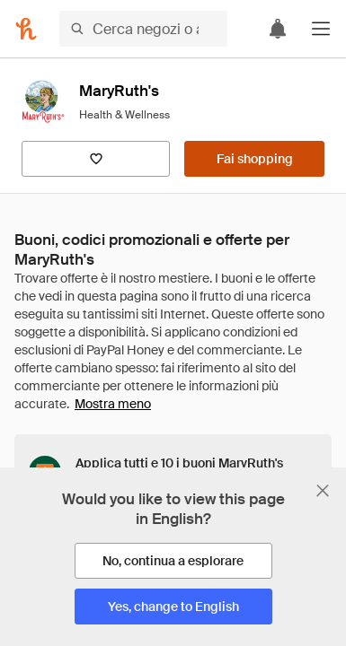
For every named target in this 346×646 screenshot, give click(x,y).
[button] (321, 28)
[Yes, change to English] (173, 606)
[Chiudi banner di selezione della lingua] (322, 491)
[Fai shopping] (254, 159)
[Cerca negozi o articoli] (143, 29)
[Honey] (26, 28)
